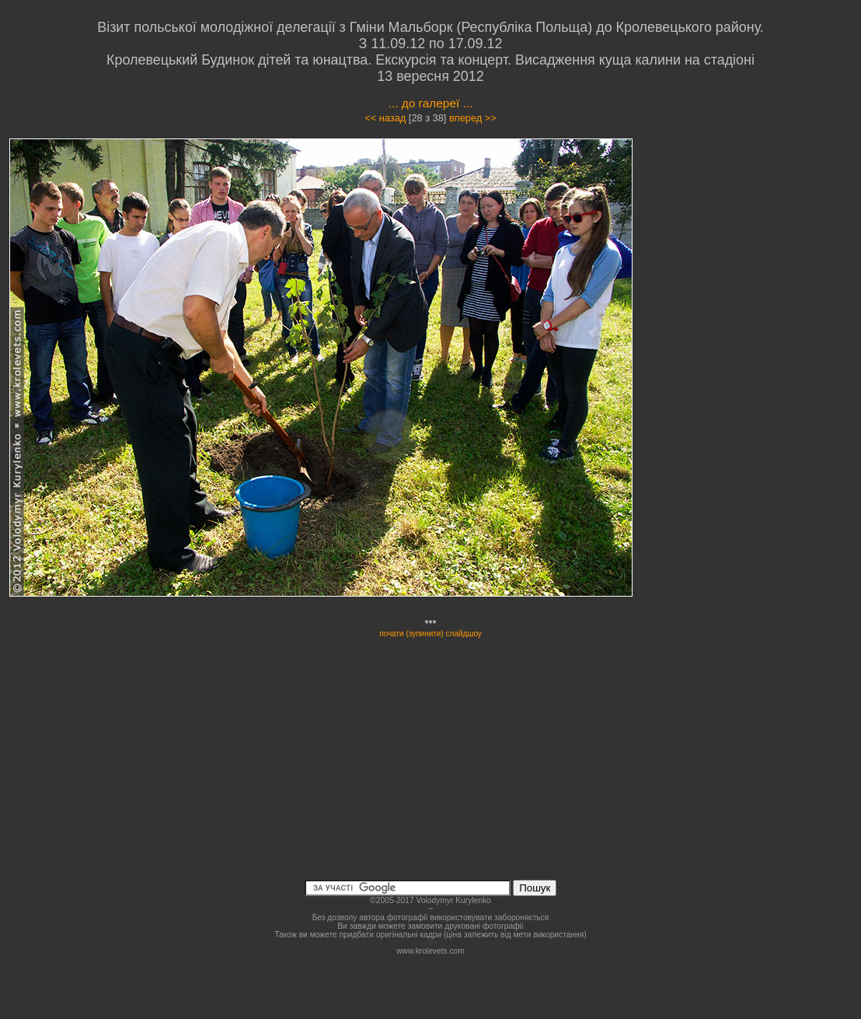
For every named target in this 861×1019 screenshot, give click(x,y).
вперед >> (473, 118)
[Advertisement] (762, 277)
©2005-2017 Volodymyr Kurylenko (430, 900)
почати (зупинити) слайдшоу (430, 633)
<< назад (385, 118)
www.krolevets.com (430, 951)
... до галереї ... (431, 103)
